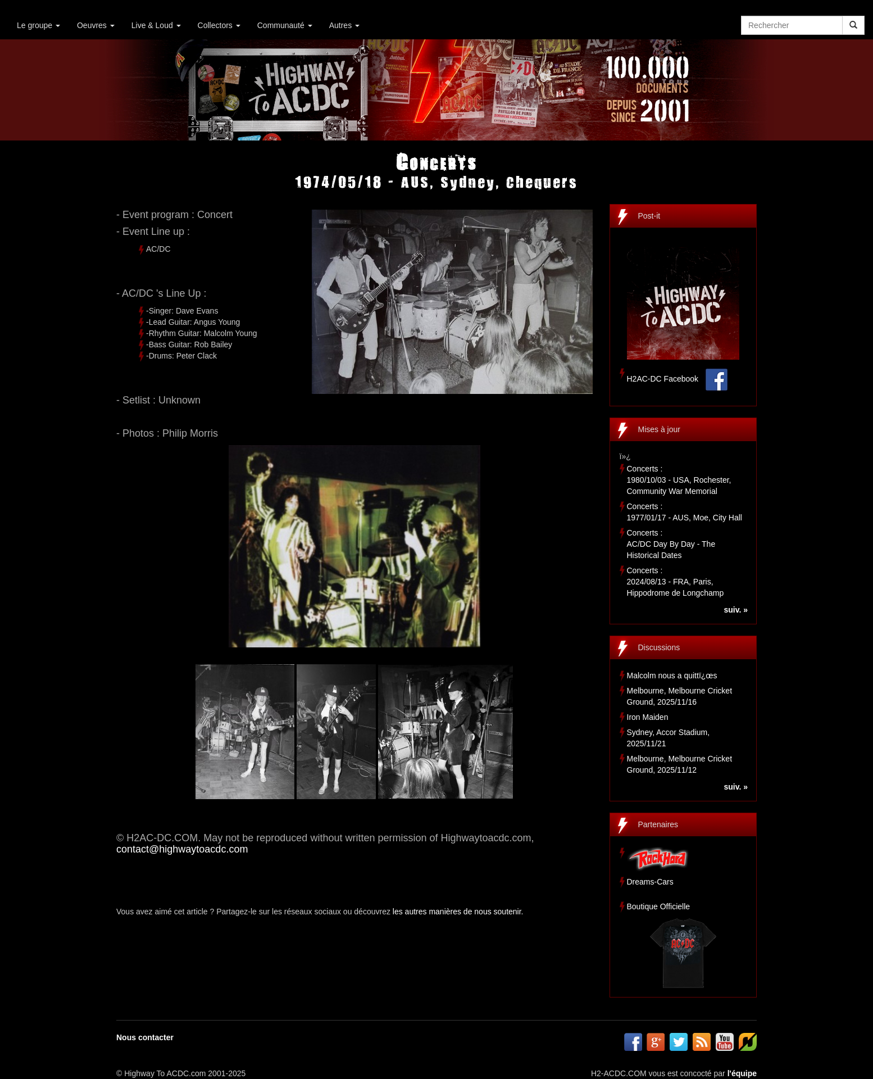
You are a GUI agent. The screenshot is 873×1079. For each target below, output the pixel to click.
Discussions (659, 647)
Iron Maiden (648, 717)
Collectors (219, 25)
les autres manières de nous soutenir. (458, 911)
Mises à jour (659, 429)
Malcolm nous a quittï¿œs (672, 675)
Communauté (284, 25)
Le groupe (38, 25)
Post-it (649, 215)
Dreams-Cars (650, 881)
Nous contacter (145, 1037)
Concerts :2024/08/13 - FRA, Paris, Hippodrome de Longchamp (675, 581)
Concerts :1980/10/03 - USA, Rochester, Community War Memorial (679, 480)
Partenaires (658, 824)
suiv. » (736, 609)
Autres (344, 25)
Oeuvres (96, 25)
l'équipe (742, 1073)
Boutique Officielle (658, 906)
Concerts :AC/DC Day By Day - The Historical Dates (671, 544)
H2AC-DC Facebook (663, 378)
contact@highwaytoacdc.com (182, 849)
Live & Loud (156, 25)
